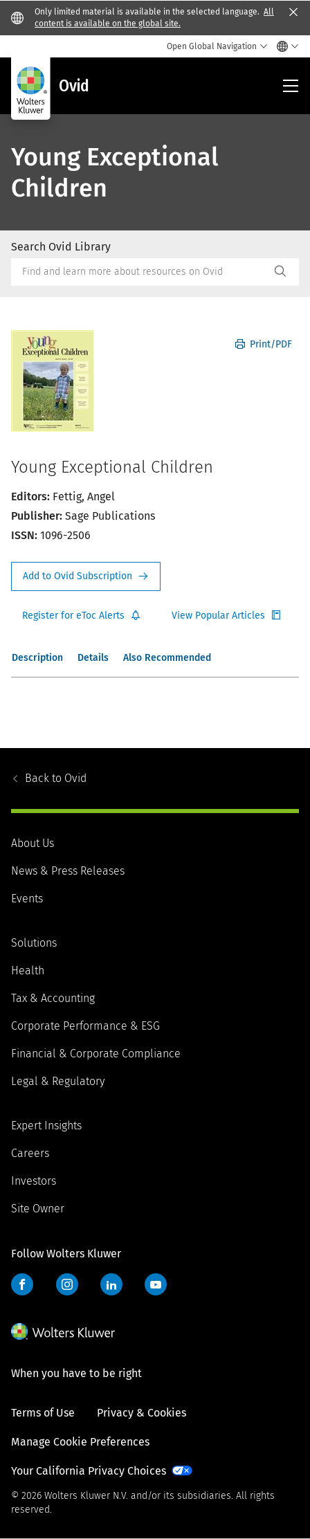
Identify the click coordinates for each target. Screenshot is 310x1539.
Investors (33, 1180)
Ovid (55, 778)
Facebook (22, 1284)
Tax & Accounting (53, 998)
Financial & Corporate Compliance (96, 1053)
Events (27, 898)
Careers (30, 1153)
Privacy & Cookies (141, 1412)
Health (27, 970)
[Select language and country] (284, 46)
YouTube (156, 1284)
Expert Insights (46, 1125)
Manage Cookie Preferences (80, 1441)
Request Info (86, 576)
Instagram (67, 1284)
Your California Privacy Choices (88, 1470)
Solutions (34, 942)
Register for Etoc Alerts (81, 616)
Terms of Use (43, 1412)
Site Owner (37, 1208)
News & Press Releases (68, 870)
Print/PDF (263, 344)
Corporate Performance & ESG (85, 1025)
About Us (32, 843)
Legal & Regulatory (57, 1081)
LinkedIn (111, 1284)
